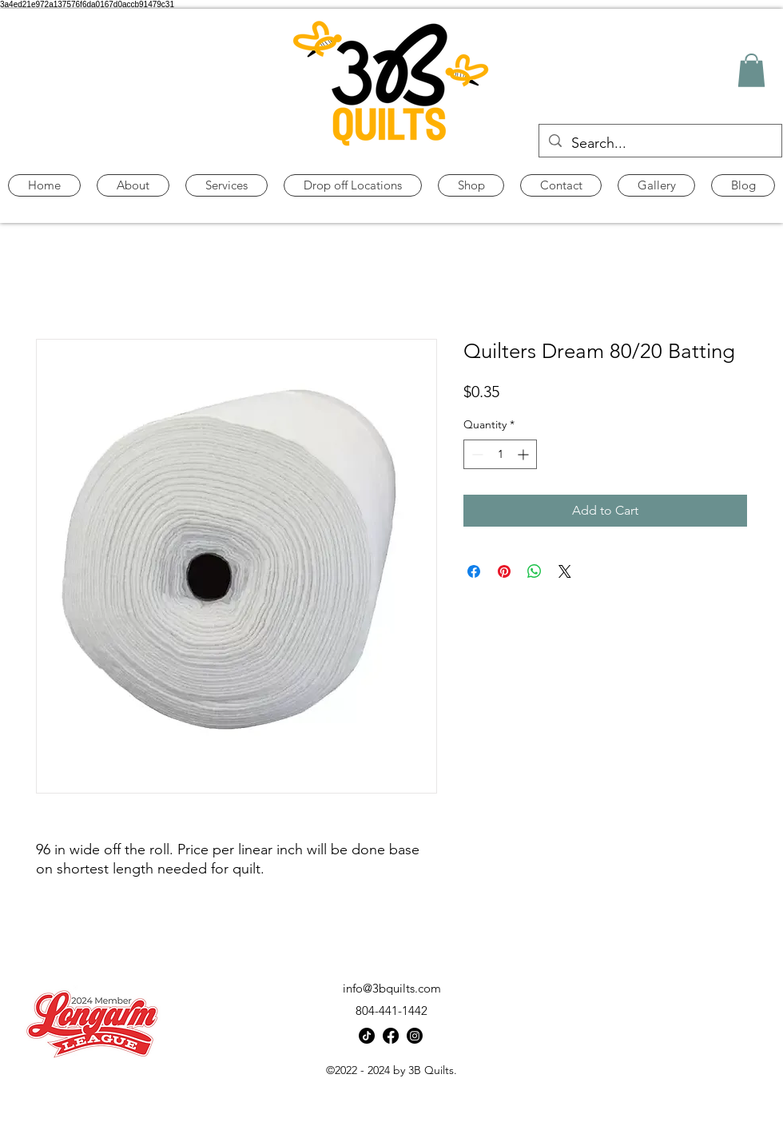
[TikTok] (367, 1036)
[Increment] (525, 454)
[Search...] (659, 144)
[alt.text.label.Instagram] (415, 1036)
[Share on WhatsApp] (534, 571)
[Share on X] (564, 571)
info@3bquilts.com (392, 988)
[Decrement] (476, 454)
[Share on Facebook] (473, 571)
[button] (751, 70)
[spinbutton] (500, 454)
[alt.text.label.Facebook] (391, 1036)
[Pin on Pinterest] (504, 571)
